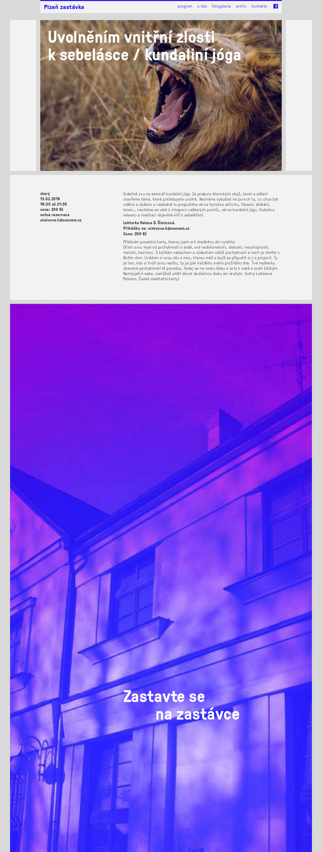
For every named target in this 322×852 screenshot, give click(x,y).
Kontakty (259, 6)
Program (185, 6)
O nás (202, 6)
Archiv (241, 6)
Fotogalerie (221, 6)
